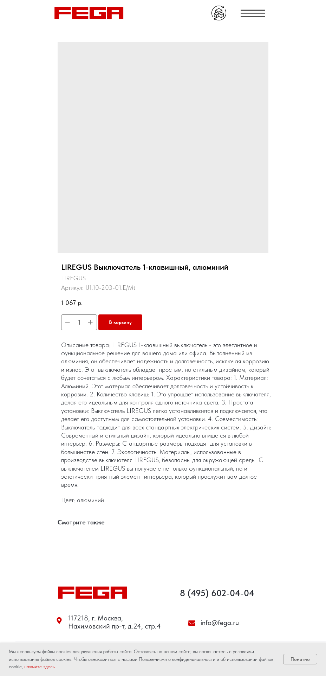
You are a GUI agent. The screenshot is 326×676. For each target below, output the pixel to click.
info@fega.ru (220, 622)
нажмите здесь (39, 666)
